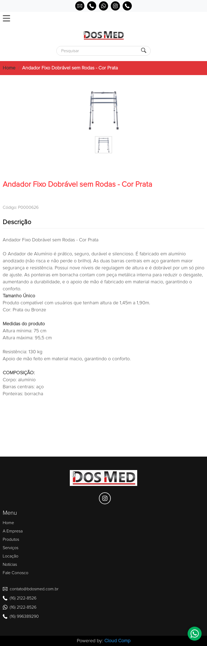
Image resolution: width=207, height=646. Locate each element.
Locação (10, 556)
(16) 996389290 (24, 616)
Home (9, 68)
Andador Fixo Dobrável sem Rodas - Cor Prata (70, 68)
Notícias (10, 564)
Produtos (11, 539)
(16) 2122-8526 (23, 598)
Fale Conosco (15, 573)
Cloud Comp (117, 640)
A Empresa (13, 531)
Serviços (10, 548)
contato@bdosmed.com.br (34, 589)
